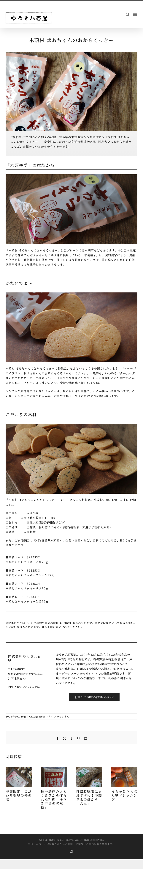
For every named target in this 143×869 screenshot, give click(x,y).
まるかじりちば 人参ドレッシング (124, 795)
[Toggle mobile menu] (135, 14)
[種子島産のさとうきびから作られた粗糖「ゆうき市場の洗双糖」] (54, 769)
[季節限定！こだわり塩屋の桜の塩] (19, 769)
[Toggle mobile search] (128, 14)
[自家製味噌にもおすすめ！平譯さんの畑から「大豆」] (89, 769)
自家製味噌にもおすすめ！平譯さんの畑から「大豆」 (89, 797)
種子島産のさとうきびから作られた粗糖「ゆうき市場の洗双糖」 (54, 799)
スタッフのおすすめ (58, 716)
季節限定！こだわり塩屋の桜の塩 (19, 795)
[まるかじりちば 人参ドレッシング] (124, 769)
